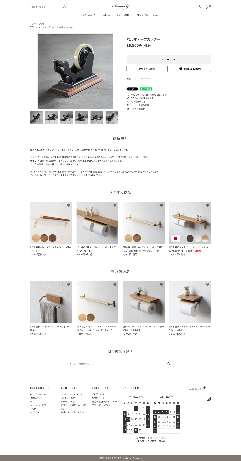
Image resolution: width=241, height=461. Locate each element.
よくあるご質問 (68, 397)
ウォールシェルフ (38, 405)
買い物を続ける (136, 101)
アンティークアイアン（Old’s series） (56, 27)
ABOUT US (142, 15)
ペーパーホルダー (38, 394)
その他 (41, 23)
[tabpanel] (75, 71)
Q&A (155, 15)
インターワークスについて (73, 394)
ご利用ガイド (98, 394)
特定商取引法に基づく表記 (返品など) (147, 94)
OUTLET (34, 412)
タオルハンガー (37, 397)
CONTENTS (123, 15)
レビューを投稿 (136, 108)
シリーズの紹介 (68, 401)
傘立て (33, 401)
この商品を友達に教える (140, 98)
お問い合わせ (147, 69)
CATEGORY (89, 15)
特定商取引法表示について (105, 401)
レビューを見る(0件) (138, 105)
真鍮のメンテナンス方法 (72, 412)
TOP (32, 23)
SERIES (106, 15)
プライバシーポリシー (102, 405)
